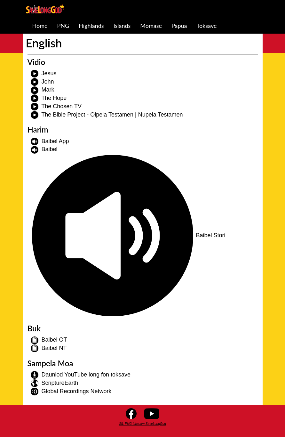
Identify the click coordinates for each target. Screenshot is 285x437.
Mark (48, 89)
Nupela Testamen (160, 114)
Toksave (207, 25)
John (48, 81)
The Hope (54, 98)
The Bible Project (63, 114)
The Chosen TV (61, 106)
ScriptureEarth (60, 383)
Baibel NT (54, 348)
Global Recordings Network (77, 391)
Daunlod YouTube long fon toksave (86, 374)
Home (40, 25)
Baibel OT (54, 339)
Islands (122, 25)
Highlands (91, 25)
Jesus (49, 73)
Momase (151, 25)
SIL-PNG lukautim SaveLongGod (142, 423)
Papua (179, 25)
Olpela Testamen (111, 114)
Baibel (50, 149)
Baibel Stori (211, 235)
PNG (63, 25)
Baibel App (55, 141)
